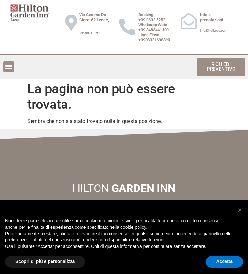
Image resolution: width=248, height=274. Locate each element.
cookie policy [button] (133, 227)
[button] (8, 66)
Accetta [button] (224, 261)
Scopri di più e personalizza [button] (45, 261)
